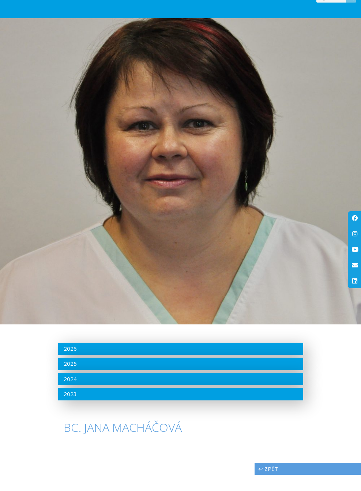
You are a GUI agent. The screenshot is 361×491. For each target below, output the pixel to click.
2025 (70, 379)
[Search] (351, 6)
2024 (70, 394)
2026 (70, 364)
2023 (70, 410)
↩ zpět (268, 484)
